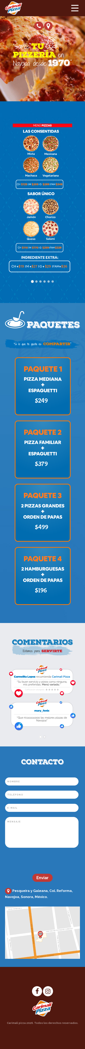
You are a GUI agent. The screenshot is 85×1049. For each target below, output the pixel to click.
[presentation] (36, 861)
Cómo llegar (48, 26)
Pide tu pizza (39, 26)
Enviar (42, 877)
